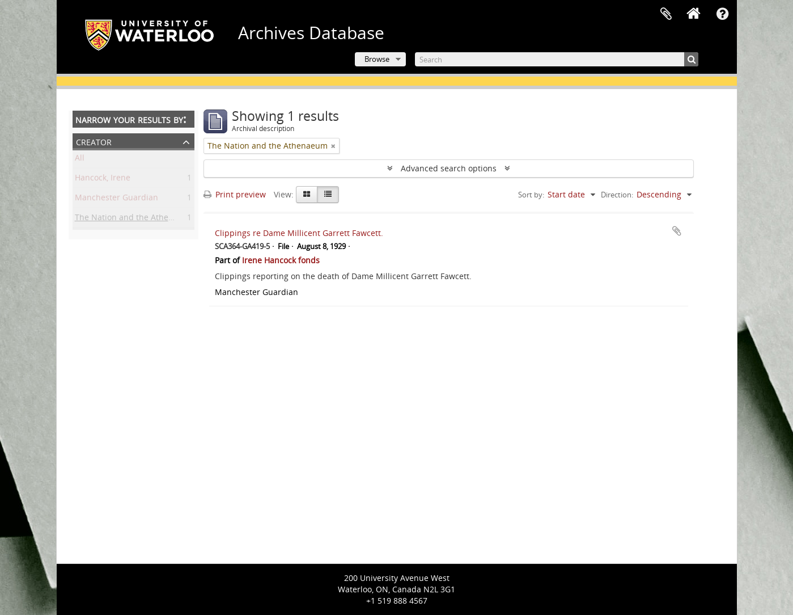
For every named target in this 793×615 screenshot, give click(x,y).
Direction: (617, 194)
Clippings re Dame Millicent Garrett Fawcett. (299, 233)
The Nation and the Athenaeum (135, 219)
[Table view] (328, 194)
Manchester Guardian (116, 199)
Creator (94, 141)
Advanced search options (448, 168)
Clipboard (666, 14)
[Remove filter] (333, 145)
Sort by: (531, 194)
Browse (376, 59)
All (79, 159)
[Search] (556, 59)
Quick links (723, 14)
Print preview (234, 194)
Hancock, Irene (102, 179)
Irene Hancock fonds (281, 260)
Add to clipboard (676, 231)
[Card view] (306, 194)
